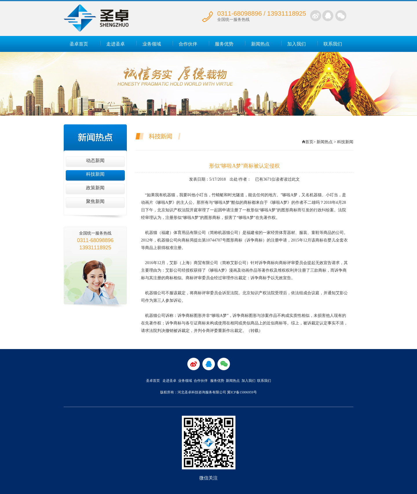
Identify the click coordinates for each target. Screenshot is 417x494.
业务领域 (151, 43)
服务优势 (224, 43)
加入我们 (296, 43)
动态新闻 (95, 160)
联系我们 (332, 43)
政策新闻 (95, 187)
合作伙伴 (188, 43)
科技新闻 (95, 174)
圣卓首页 (79, 43)
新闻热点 (260, 43)
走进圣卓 (115, 43)
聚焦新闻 (95, 201)
